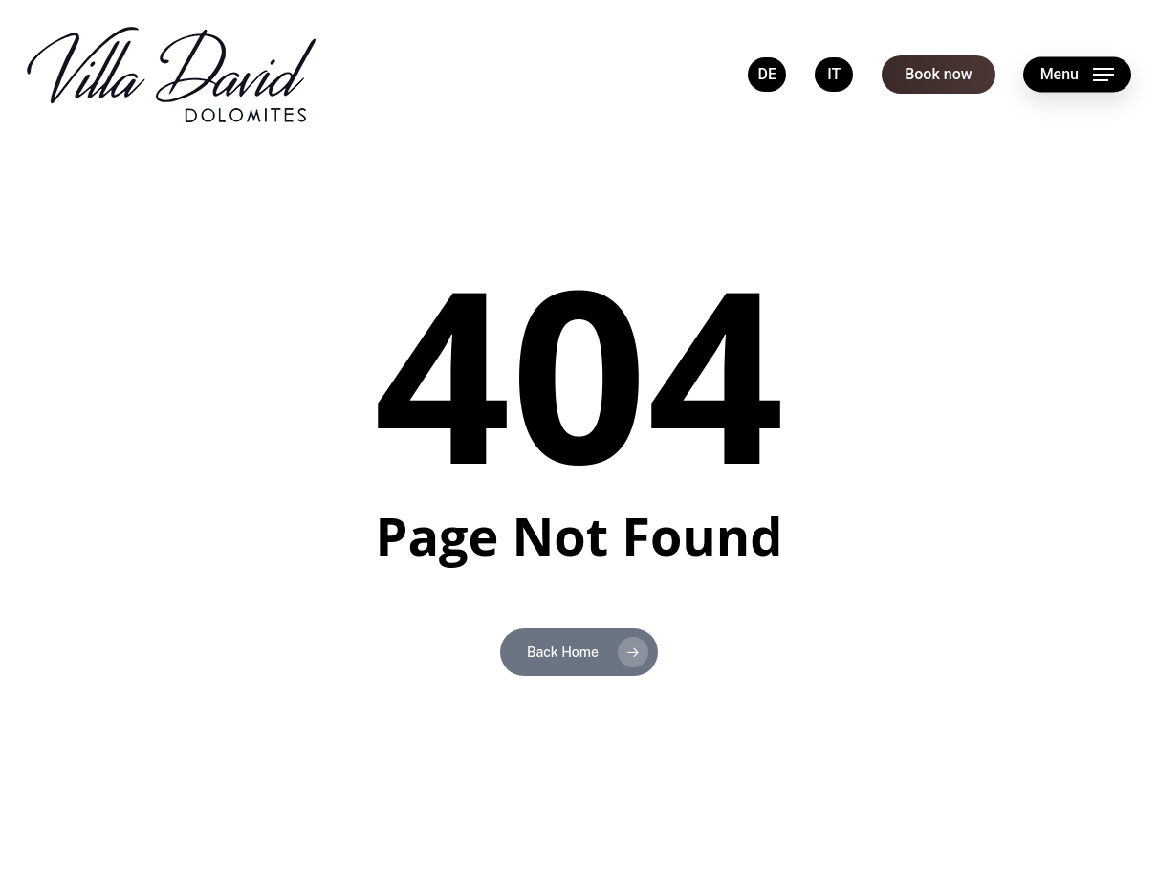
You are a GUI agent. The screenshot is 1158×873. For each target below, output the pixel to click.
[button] (1077, 75)
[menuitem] (767, 74)
